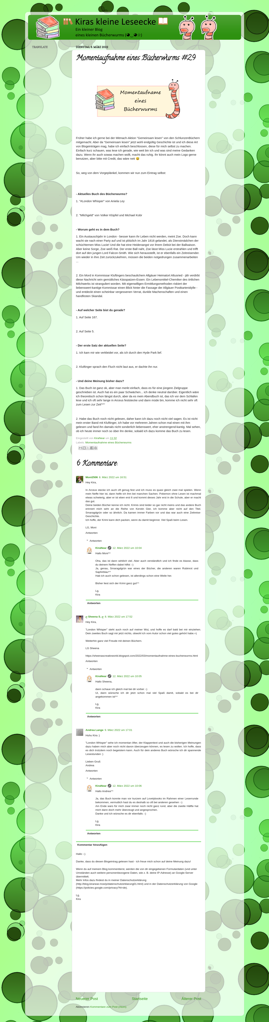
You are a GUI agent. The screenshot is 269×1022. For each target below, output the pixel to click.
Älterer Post (191, 999)
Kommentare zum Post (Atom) (108, 1006)
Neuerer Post (87, 999)
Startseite (140, 999)
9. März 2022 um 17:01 (118, 730)
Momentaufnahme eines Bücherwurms (108, 442)
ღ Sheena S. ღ (95, 616)
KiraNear (101, 547)
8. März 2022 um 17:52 (118, 616)
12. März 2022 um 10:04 (127, 547)
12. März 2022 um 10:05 (127, 676)
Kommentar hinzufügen (92, 844)
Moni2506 (92, 477)
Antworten (92, 532)
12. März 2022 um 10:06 (127, 785)
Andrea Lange (95, 730)
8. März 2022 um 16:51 (113, 477)
